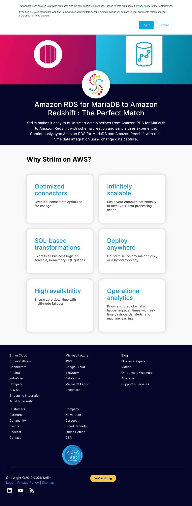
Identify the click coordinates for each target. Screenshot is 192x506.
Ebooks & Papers (133, 361)
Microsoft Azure (77, 355)
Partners (15, 415)
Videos (126, 367)
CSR (68, 437)
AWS (68, 361)
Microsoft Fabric (77, 384)
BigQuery (72, 373)
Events (14, 426)
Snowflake (73, 390)
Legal (10, 482)
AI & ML (14, 390)
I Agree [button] (146, 25)
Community (17, 420)
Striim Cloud (18, 355)
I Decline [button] (164, 25)
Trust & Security (21, 401)
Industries (16, 378)
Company (72, 409)
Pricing (14, 373)
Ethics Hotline (75, 432)
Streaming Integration (24, 395)
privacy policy (143, 6)
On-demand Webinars (137, 373)
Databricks (73, 378)
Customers (17, 409)
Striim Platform (20, 361)
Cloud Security (76, 426)
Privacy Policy (28, 482)
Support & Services (135, 384)
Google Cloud (75, 367)
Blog (124, 355)
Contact (15, 437)
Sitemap (48, 482)
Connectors (17, 367)
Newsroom (73, 415)
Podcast (15, 432)
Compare (16, 384)
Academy (128, 378)
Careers (71, 420)
